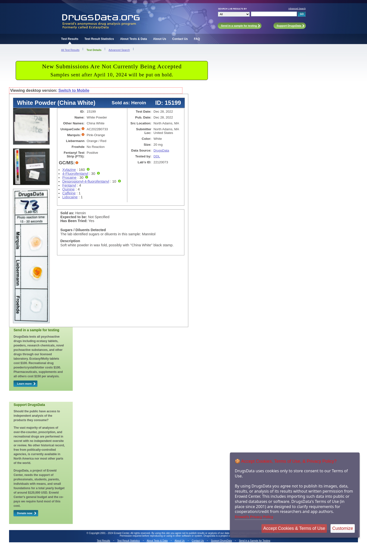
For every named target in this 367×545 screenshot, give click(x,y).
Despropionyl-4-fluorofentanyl (85, 181)
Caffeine (68, 193)
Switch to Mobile (74, 90)
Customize (342, 528)
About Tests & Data (133, 39)
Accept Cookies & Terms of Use (294, 528)
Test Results (69, 39)
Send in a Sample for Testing (254, 540)
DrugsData (161, 150)
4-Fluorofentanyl (75, 174)
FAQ (197, 39)
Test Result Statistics (99, 39)
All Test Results (70, 49)
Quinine (68, 189)
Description (70, 241)
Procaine (69, 177)
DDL (157, 156)
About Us (159, 39)
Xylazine (69, 170)
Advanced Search (297, 8)
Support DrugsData (221, 540)
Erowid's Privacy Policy (254, 516)
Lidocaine (70, 197)
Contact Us (180, 39)
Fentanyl (69, 185)
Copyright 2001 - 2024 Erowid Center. (109, 533)
